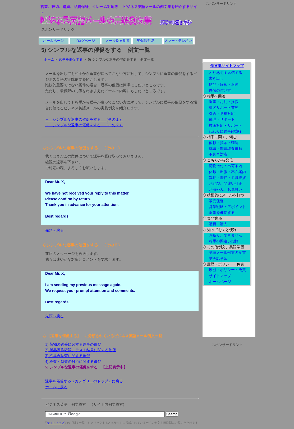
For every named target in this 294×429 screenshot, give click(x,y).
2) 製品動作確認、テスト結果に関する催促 (80, 350)
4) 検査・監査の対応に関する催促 (73, 361)
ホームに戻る (56, 387)
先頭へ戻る (54, 230)
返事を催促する (71, 59)
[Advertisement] (103, 35)
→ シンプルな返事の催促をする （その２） (84, 125)
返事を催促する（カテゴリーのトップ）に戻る (84, 381)
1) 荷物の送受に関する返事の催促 (73, 344)
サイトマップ (55, 422)
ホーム (49, 59)
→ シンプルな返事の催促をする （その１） (84, 119)
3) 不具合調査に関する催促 (67, 356)
